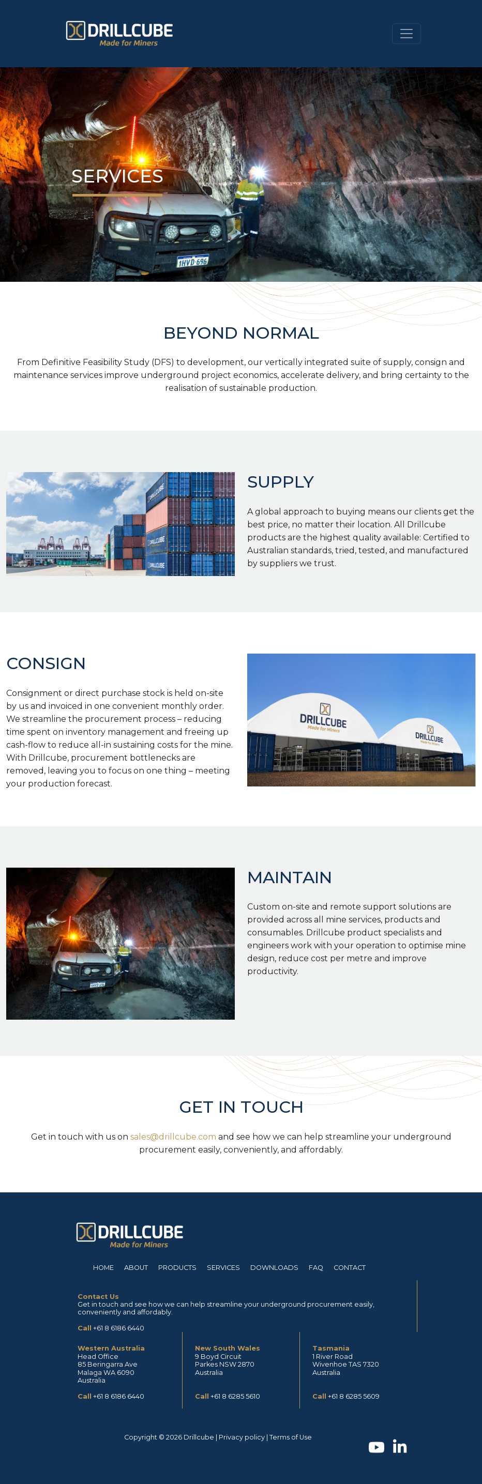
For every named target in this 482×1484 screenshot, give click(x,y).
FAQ (316, 1267)
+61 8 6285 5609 (354, 1396)
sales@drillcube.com (173, 1137)
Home (103, 1267)
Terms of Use (290, 1437)
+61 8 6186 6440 (118, 1328)
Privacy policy (242, 1437)
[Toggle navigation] (406, 33)
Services (223, 1267)
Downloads (274, 1267)
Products (177, 1267)
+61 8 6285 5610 (235, 1396)
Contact (350, 1267)
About (136, 1267)
